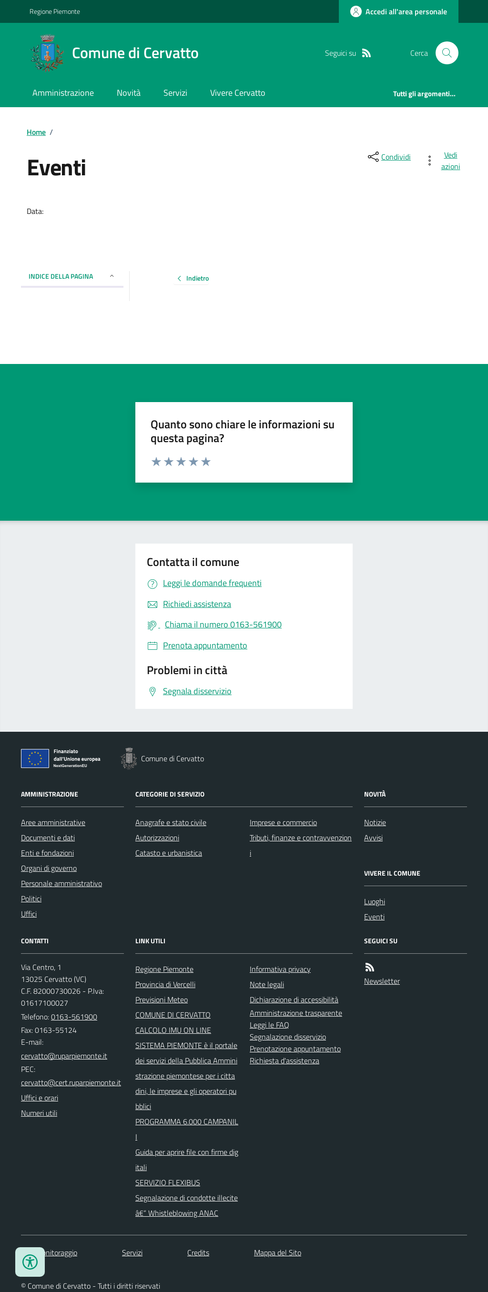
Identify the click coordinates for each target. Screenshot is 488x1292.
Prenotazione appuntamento (295, 1048)
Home (36, 132)
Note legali (267, 984)
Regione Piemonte (55, 11)
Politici (31, 898)
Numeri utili (39, 1113)
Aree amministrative (53, 822)
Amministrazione (63, 92)
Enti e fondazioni (47, 852)
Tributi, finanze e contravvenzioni (301, 845)
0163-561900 (74, 1016)
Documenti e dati (48, 837)
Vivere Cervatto (237, 92)
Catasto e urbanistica (168, 852)
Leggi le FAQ (269, 1024)
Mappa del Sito (277, 1252)
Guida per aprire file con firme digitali (186, 1159)
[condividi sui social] (388, 156)
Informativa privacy (280, 969)
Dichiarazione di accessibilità (294, 999)
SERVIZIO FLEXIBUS (167, 1182)
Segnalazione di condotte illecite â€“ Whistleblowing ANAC (186, 1205)
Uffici (29, 913)
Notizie (375, 822)
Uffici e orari (39, 1097)
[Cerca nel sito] (443, 52)
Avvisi (373, 837)
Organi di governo (49, 868)
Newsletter (382, 981)
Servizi (175, 92)
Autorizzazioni (157, 837)
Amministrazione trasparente (296, 1013)
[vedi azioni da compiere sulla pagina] (444, 160)
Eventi (374, 916)
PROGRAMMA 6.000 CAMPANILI (186, 1129)
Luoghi (374, 901)
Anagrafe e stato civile (170, 822)
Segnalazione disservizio (288, 1036)
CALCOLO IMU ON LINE (173, 1030)
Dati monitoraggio (49, 1252)
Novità (129, 92)
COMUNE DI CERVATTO (173, 1014)
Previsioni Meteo (161, 999)
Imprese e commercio (283, 822)
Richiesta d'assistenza (284, 1060)
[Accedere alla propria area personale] (398, 11)
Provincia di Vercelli (165, 984)
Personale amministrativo (61, 883)
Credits (198, 1252)
